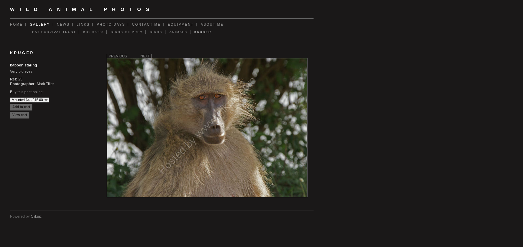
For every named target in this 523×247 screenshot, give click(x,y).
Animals (178, 32)
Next (145, 56)
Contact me (146, 24)
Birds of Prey (127, 32)
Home (16, 24)
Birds (156, 32)
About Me (212, 24)
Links (83, 24)
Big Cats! (93, 32)
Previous (118, 56)
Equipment (181, 24)
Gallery (40, 24)
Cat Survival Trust (54, 32)
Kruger (202, 32)
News (63, 24)
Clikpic (36, 216)
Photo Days (111, 24)
